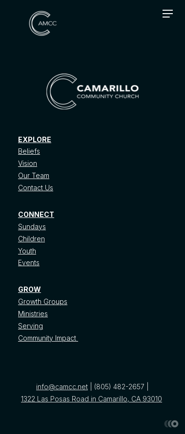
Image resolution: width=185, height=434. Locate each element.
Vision (27, 163)
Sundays (32, 226)
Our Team (33, 175)
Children (31, 239)
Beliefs (29, 151)
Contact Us (35, 187)
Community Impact (48, 338)
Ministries (33, 313)
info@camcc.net (62, 386)
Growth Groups (42, 301)
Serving (30, 326)
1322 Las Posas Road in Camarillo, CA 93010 (91, 399)
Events (29, 262)
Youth (27, 251)
